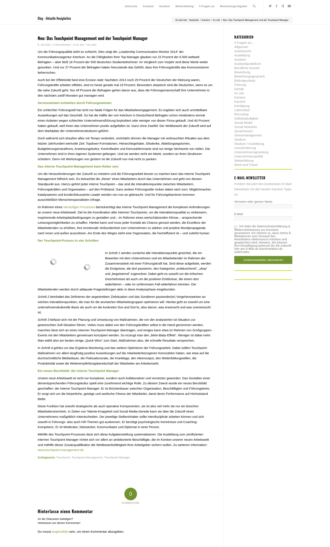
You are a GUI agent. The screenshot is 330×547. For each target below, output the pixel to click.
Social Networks (245, 127)
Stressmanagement (248, 135)
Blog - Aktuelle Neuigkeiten (54, 18)
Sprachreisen (243, 131)
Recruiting (241, 114)
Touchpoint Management (87, 457)
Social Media (243, 122)
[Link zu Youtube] (289, 6)
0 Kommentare (62, 44)
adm (93, 44)
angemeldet (60, 531)
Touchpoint (63, 457)
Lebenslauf (242, 110)
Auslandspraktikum (247, 63)
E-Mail (238, 214)
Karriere (239, 97)
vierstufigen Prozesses (79, 207)
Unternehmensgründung (251, 152)
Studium (240, 139)
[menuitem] (131, 6)
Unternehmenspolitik (248, 156)
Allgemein (241, 47)
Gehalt (239, 89)
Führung (240, 85)
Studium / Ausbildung (249, 143)
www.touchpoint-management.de (61, 450)
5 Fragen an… (244, 42)
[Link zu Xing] (283, 6)
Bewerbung (242, 72)
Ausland (240, 59)
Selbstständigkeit (246, 118)
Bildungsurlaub (244, 80)
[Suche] (254, 6)
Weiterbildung (243, 160)
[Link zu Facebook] (276, 6)
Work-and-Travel (246, 164)
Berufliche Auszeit (246, 68)
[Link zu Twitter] (270, 6)
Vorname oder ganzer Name (253, 201)
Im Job (80, 44)
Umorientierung (245, 148)
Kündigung (241, 106)
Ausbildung (242, 55)
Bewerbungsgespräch (249, 76)
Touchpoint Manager (117, 457)
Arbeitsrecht (242, 51)
